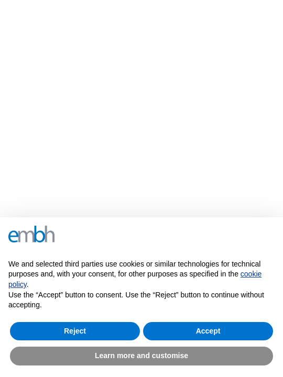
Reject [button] (75, 331)
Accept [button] (208, 331)
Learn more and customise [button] (141, 355)
